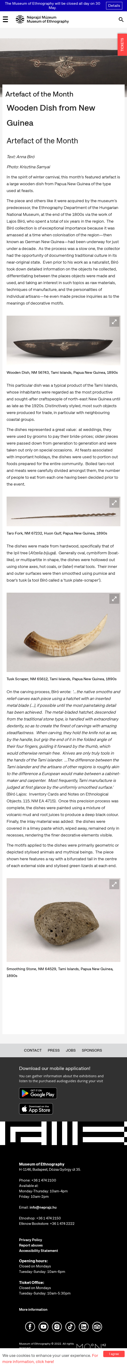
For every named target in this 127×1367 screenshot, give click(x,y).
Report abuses (31, 1245)
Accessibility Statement (38, 1250)
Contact (33, 1050)
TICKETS (122, 45)
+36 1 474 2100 (43, 1180)
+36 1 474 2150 (48, 1218)
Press (54, 1050)
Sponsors (92, 1050)
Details (114, 5)
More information (33, 1309)
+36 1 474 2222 (62, 1223)
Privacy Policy (30, 1240)
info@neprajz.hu (43, 1207)
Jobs (71, 1050)
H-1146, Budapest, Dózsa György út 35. (50, 1169)
